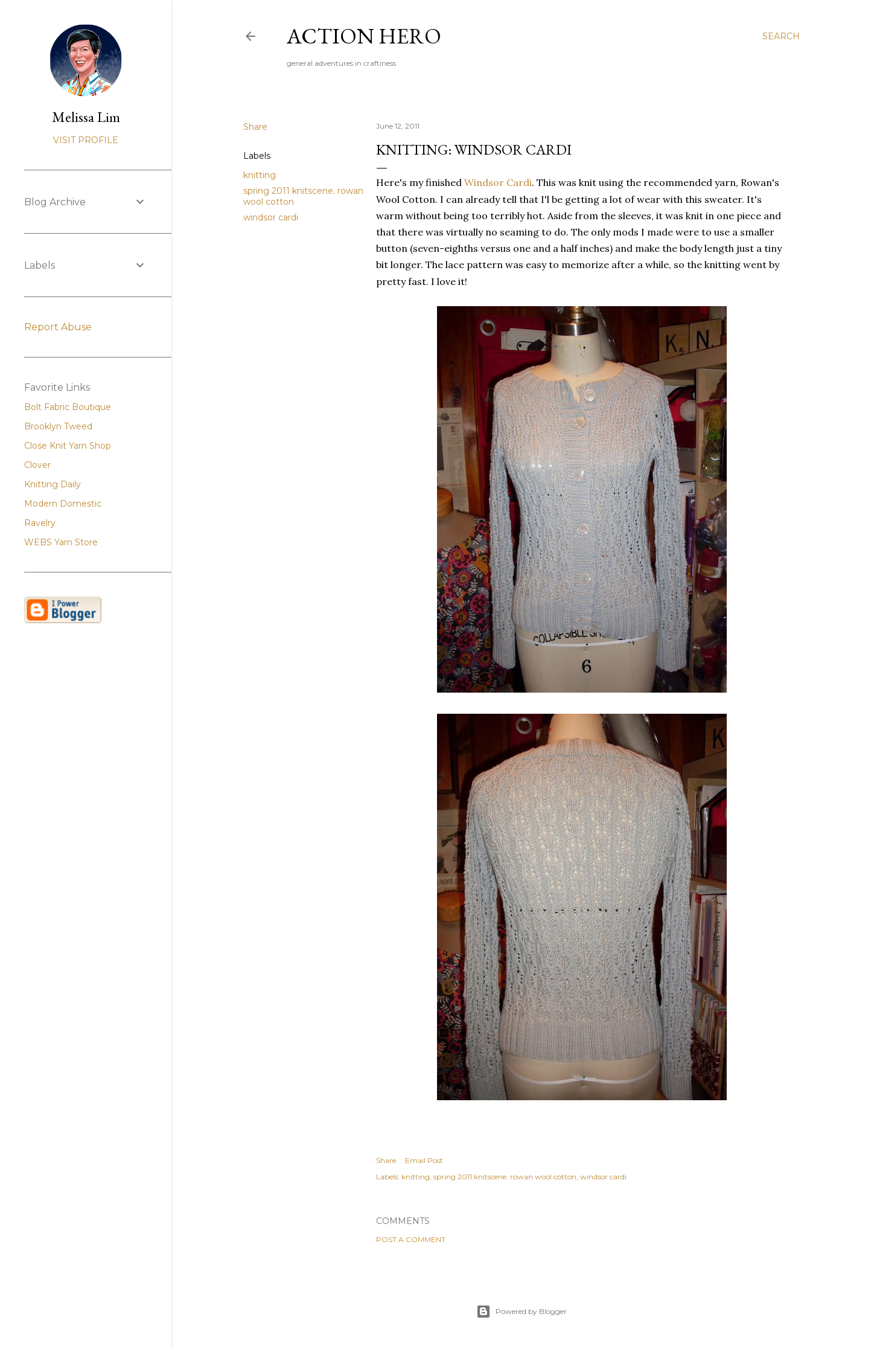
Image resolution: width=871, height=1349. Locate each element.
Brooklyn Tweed (58, 426)
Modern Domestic (62, 503)
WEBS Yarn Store (61, 542)
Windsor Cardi (498, 182)
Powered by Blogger (521, 1311)
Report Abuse (58, 327)
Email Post (424, 1160)
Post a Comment (410, 1239)
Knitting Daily (52, 484)
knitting (259, 175)
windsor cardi (270, 217)
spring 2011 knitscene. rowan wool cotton (504, 1176)
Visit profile (85, 140)
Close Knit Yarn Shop (67, 445)
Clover (37, 465)
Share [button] (255, 126)
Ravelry (40, 522)
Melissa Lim (86, 116)
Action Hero (364, 36)
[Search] (781, 36)
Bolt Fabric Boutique (67, 407)
